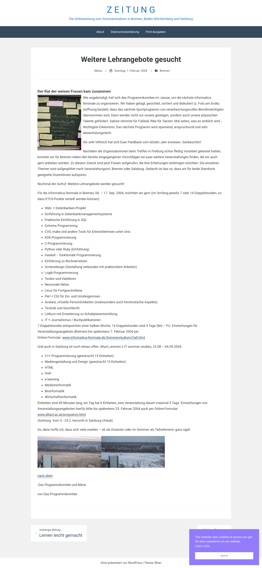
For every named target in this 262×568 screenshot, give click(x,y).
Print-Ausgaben (156, 32)
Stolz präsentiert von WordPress (122, 563)
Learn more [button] (202, 545)
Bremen (165, 70)
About (100, 32)
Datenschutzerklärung (125, 32)
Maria (98, 70)
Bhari (158, 563)
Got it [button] (224, 555)
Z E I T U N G (131, 10)
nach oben (45, 476)
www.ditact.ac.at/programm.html (61, 414)
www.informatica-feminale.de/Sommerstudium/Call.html (103, 337)
